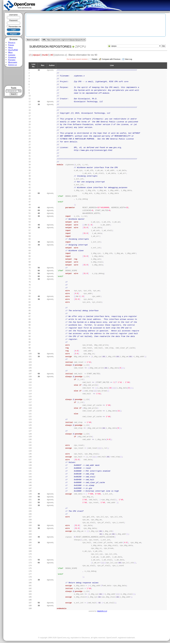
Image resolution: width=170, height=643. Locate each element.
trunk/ (45, 54)
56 (39, 268)
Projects (11, 42)
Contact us (12, 65)
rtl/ (52, 54)
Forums (11, 45)
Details (94, 59)
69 (39, 101)
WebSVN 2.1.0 (102, 611)
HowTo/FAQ (13, 50)
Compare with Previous (111, 59)
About (10, 47)
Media (10, 52)
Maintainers (12, 62)
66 (39, 193)
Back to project (33, 40)
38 (39, 70)
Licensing (11, 55)
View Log (128, 59)
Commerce (12, 57)
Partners (11, 60)
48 (39, 207)
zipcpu (80, 46)
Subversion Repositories (50, 46)
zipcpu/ (36, 54)
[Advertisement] (13, 76)
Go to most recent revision (77, 59)
